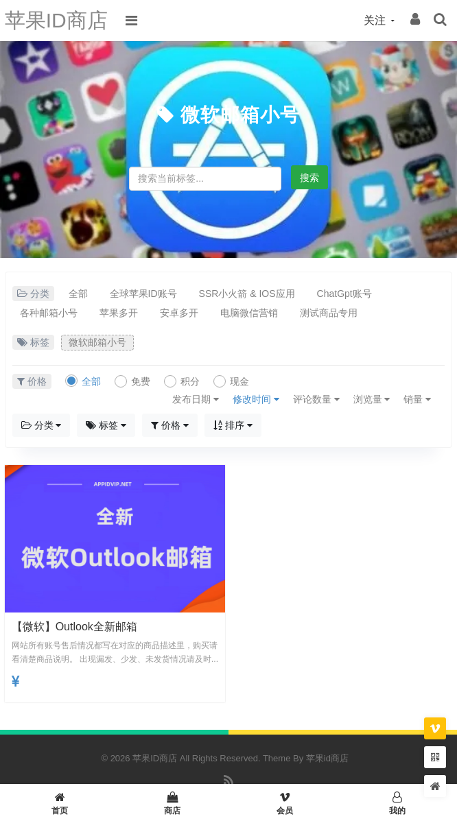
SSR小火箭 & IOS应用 (247, 293)
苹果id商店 (327, 758)
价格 (170, 425)
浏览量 (371, 399)
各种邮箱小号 (49, 312)
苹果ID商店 (56, 20)
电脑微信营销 (249, 312)
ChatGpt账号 (344, 293)
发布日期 (195, 399)
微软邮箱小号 (240, 115)
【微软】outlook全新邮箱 (74, 626)
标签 (106, 425)
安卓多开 (179, 312)
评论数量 (316, 399)
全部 (78, 293)
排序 (233, 425)
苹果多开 (118, 312)
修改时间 (256, 399)
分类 (41, 425)
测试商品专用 (329, 312)
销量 (417, 399)
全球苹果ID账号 (143, 293)
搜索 (309, 177)
